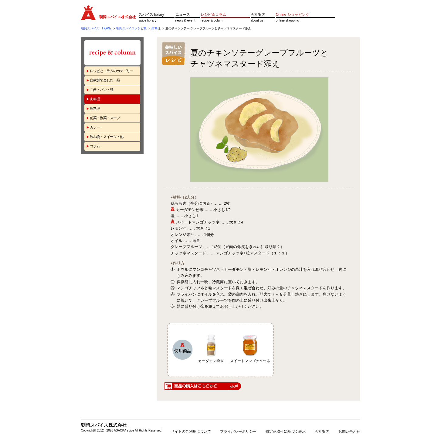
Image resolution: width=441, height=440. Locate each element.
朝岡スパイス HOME (96, 28)
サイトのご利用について (191, 431)
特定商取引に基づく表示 (286, 431)
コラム (95, 146)
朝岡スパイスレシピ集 (131, 28)
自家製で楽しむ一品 (105, 80)
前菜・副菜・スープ (105, 118)
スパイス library (151, 14)
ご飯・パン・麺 (101, 90)
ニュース (182, 14)
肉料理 (156, 28)
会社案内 (258, 14)
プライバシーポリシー (238, 431)
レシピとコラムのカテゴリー (111, 71)
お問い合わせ (349, 431)
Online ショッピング (292, 14)
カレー (95, 127)
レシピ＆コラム (213, 14)
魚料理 (95, 108)
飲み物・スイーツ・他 (106, 137)
